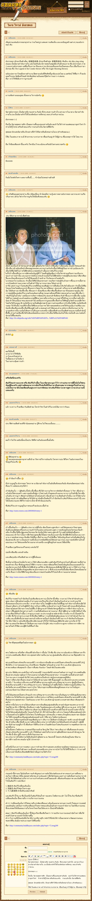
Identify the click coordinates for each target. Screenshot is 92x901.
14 (7, 436)
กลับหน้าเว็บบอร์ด (67, 32)
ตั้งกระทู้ (82, 32)
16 (7, 474)
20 (7, 769)
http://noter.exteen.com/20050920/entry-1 (26, 511)
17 (7, 523)
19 (7, 638)
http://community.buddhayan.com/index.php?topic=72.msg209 (34, 757)
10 (7, 347)
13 (7, 419)
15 (7, 453)
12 (7, 403)
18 (7, 589)
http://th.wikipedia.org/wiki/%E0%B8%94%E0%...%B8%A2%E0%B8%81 (39, 318)
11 (7, 374)
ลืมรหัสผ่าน (86, 11)
